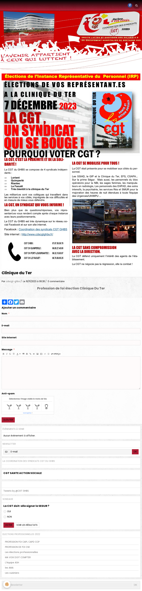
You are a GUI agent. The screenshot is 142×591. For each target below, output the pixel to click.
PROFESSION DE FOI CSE (17, 547)
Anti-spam (8, 393)
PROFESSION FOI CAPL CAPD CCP (22, 541)
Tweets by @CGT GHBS (16, 490)
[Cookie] (7, 584)
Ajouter (8, 419)
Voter (8, 525)
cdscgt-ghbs (13, 281)
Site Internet (9, 337)
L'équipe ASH (12, 562)
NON (7, 516)
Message (7, 349)
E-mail (5, 325)
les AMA (9, 567)
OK (135, 451)
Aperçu (56, 354)
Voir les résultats (26, 525)
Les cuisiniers (12, 572)
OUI (7, 511)
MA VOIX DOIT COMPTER (18, 557)
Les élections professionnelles (21, 552)
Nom (4, 313)
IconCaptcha (27, 413)
